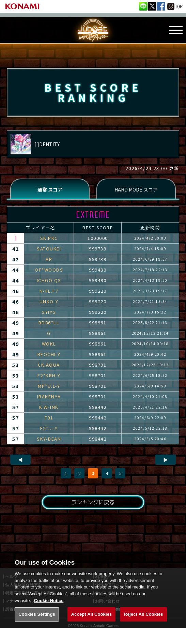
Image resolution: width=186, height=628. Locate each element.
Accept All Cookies (91, 620)
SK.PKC (49, 238)
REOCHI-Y (49, 354)
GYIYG (49, 312)
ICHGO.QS (49, 280)
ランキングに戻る (93, 502)
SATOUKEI (49, 248)
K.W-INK (49, 407)
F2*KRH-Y (49, 375)
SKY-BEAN (49, 438)
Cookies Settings (36, 620)
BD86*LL (49, 322)
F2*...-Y (49, 428)
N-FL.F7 (49, 291)
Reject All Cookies (143, 620)
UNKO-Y (49, 301)
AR (49, 259)
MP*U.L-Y (49, 386)
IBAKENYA (49, 396)
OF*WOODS (49, 269)
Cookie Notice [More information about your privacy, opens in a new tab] (49, 607)
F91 (49, 417)
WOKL (49, 343)
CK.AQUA (49, 365)
